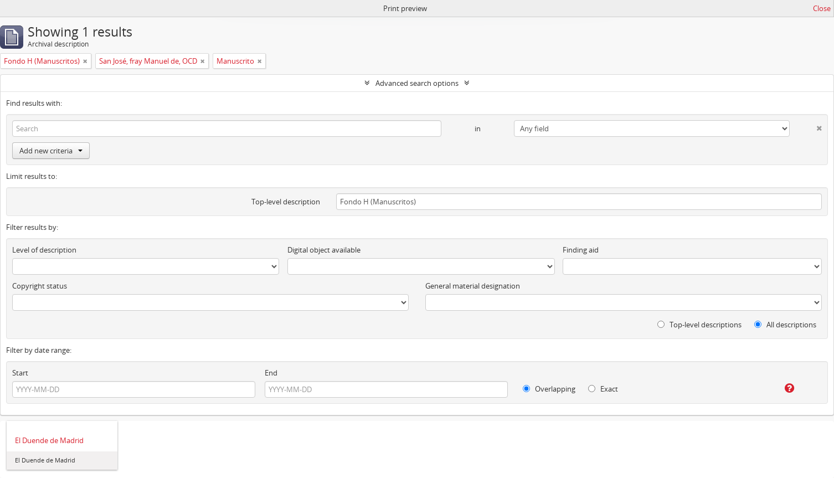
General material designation (472, 286)
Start (20, 373)
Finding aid (581, 250)
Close (822, 8)
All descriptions (785, 325)
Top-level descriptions (699, 325)
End (271, 373)
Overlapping (549, 389)
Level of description (44, 250)
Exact (603, 389)
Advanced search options (417, 83)
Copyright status (39, 286)
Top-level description (285, 202)
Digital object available (324, 250)
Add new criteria (51, 151)
